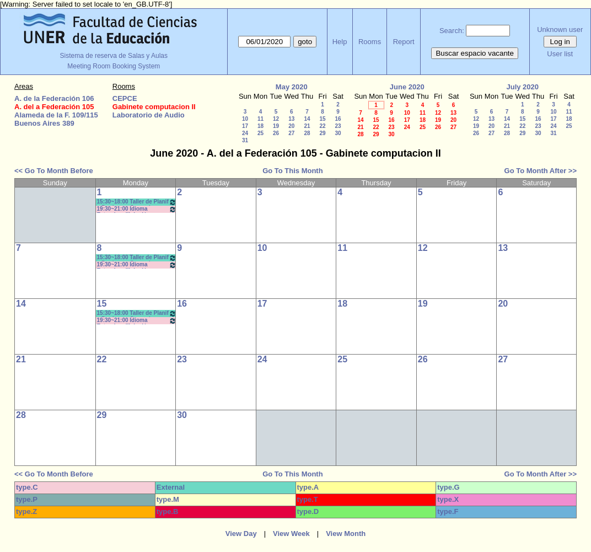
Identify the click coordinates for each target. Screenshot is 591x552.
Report (404, 41)
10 (245, 119)
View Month (346, 533)
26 (276, 133)
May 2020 (292, 87)
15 (322, 119)
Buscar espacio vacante (475, 53)
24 (245, 133)
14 (307, 119)
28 (307, 133)
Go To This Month (292, 171)
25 (260, 133)
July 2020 (522, 87)
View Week (291, 533)
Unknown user (560, 29)
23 (338, 126)
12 (276, 119)
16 (338, 119)
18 (260, 126)
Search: (451, 30)
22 (322, 126)
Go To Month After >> (540, 171)
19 (276, 126)
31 (245, 140)
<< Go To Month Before (53, 171)
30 (338, 133)
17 (245, 126)
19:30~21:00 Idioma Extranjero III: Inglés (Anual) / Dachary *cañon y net (137, 209)
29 (322, 133)
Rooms (369, 41)
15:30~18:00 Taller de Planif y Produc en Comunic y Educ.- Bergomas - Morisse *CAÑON (137, 202)
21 (307, 126)
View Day (241, 533)
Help (339, 41)
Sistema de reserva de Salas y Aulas (114, 56)
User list (560, 54)
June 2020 (407, 87)
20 (291, 126)
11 (260, 119)
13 (291, 119)
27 (291, 133)
